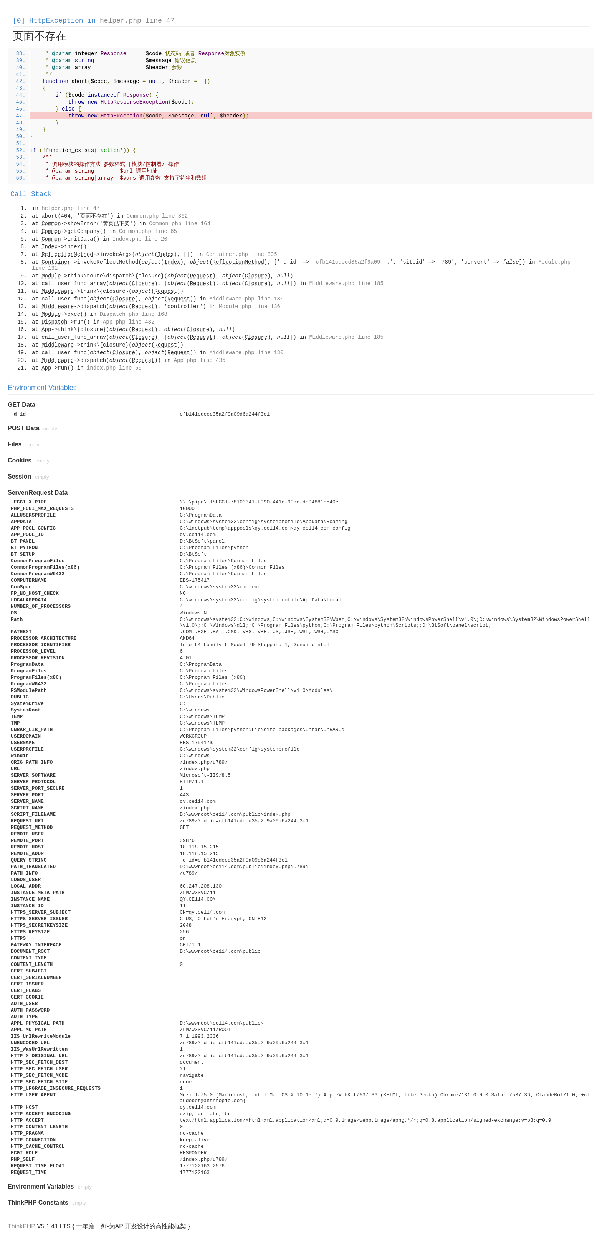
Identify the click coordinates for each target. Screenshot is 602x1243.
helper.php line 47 (137, 21)
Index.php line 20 (139, 239)
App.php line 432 (128, 322)
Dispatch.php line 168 (133, 314)
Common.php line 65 (148, 231)
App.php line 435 (199, 360)
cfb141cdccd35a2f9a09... (353, 262)
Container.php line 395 (241, 254)
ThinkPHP (21, 1226)
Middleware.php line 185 (346, 284)
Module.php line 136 (249, 307)
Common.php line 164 (179, 224)
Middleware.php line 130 (246, 299)
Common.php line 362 (157, 216)
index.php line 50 (114, 368)
